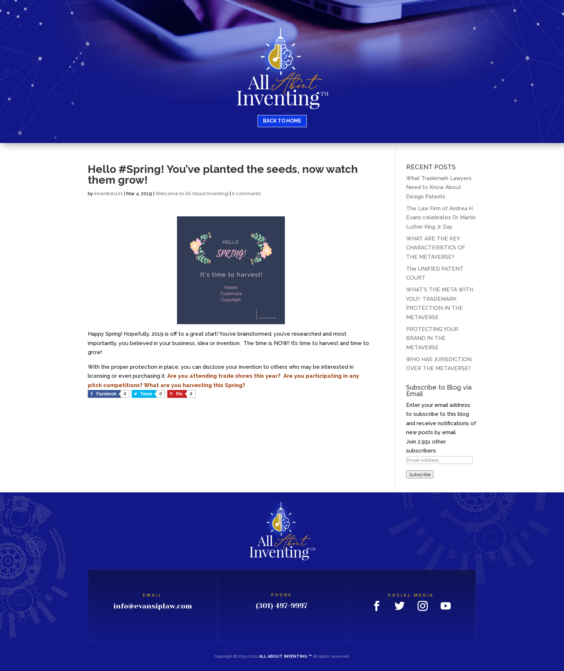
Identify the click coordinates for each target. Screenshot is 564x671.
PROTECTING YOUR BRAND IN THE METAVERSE (432, 338)
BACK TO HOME (282, 121)
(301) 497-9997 (282, 606)
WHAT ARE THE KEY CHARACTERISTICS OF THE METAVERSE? (435, 247)
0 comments (246, 193)
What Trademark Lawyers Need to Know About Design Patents (439, 187)
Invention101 (108, 193)
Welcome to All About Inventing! (192, 193)
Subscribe (420, 474)
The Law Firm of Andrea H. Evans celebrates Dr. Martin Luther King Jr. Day (441, 217)
